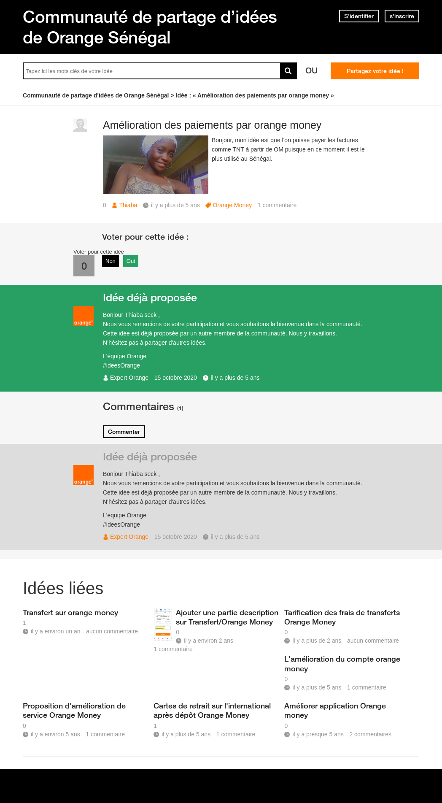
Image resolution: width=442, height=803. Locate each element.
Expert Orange (129, 377)
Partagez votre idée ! (375, 71)
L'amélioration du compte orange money (342, 663)
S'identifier (359, 16)
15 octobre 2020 (175, 377)
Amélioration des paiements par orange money (212, 125)
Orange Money (232, 205)
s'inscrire (402, 16)
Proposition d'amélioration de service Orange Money (74, 710)
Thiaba (128, 205)
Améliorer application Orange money (335, 710)
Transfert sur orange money (70, 612)
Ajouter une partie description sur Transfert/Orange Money (227, 617)
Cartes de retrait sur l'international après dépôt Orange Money (212, 710)
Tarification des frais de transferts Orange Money (342, 617)
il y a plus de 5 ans (235, 377)
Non (110, 261)
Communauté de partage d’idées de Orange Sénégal (150, 27)
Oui (131, 261)
